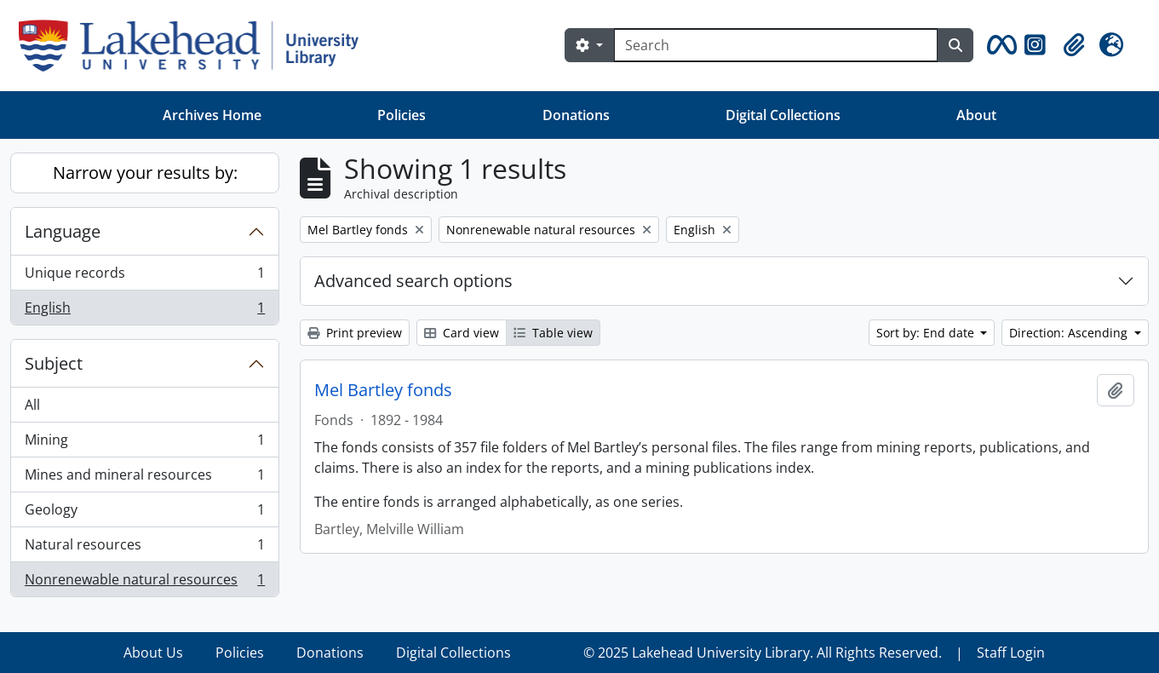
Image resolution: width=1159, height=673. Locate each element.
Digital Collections (783, 115)
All (32, 404)
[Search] (775, 45)
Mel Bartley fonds (383, 390)
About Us (153, 652)
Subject (54, 363)
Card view (461, 333)
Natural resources (144, 548)
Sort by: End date (927, 333)
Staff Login (1011, 652)
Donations (576, 115)
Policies (401, 115)
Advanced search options (413, 280)
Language (62, 231)
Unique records (144, 276)
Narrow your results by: (145, 172)
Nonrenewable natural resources (144, 582)
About (976, 115)
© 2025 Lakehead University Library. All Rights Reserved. (762, 652)
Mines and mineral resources (144, 478)
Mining (144, 443)
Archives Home (212, 115)
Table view (553, 333)
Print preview (354, 333)
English (144, 311)
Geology (144, 513)
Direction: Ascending (1070, 333)
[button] (999, 45)
